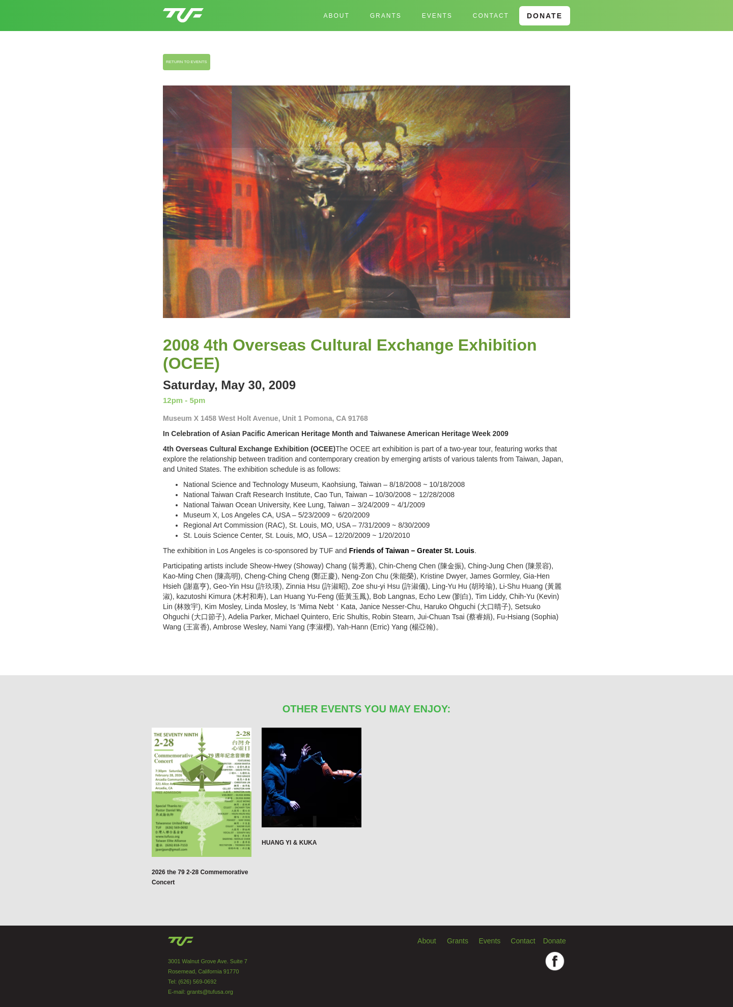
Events (490, 941)
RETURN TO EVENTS (186, 62)
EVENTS (437, 15)
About (336, 15)
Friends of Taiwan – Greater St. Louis (411, 550)
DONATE (544, 16)
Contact (491, 15)
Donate (554, 941)
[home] (183, 11)
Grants (457, 941)
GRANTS (386, 15)
